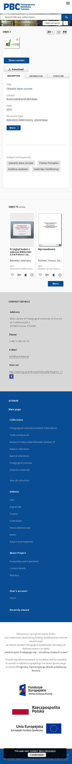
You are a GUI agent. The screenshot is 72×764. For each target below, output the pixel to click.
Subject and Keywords (21, 541)
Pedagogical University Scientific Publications (33, 428)
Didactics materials (20, 469)
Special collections (19, 456)
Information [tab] (36, 76)
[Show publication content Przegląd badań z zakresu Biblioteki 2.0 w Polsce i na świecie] (25, 275)
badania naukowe (18, 169)
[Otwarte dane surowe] (12, 43)
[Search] (66, 17)
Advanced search (53, 23)
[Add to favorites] (58, 32)
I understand (36, 755)
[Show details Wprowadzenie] (59, 275)
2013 (9, 109)
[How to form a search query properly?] (65, 23)
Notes (13, 534)
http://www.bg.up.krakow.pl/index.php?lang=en (36, 371)
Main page (15, 409)
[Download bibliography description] (18, 275)
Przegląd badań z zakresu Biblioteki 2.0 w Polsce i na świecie (20, 252)
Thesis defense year (20, 527)
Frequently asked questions (24, 561)
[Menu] (68, 3)
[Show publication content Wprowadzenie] (53, 275)
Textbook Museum (19, 435)
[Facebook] (11, 376)
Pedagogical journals (21, 462)
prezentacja (41, 120)
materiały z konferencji (46, 169)
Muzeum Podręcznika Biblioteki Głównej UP (32, 442)
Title (12, 500)
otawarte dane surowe (20, 163)
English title (16, 506)
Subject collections (19, 449)
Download (15, 69)
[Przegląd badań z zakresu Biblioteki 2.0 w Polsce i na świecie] (22, 230)
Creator (14, 513)
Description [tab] (13, 76)
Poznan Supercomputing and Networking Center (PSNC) (38, 758)
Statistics (14, 575)
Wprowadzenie (46, 249)
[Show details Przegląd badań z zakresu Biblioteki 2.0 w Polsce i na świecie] (31, 275)
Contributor (16, 520)
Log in (13, 597)
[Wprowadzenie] (50, 230)
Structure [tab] (58, 76)
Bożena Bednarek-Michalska (22, 99)
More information (47, 751)
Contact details (18, 568)
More (56, 283)
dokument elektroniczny (20, 120)
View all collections (19, 480)
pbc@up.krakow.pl (19, 356)
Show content (16, 60)
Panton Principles (49, 163)
